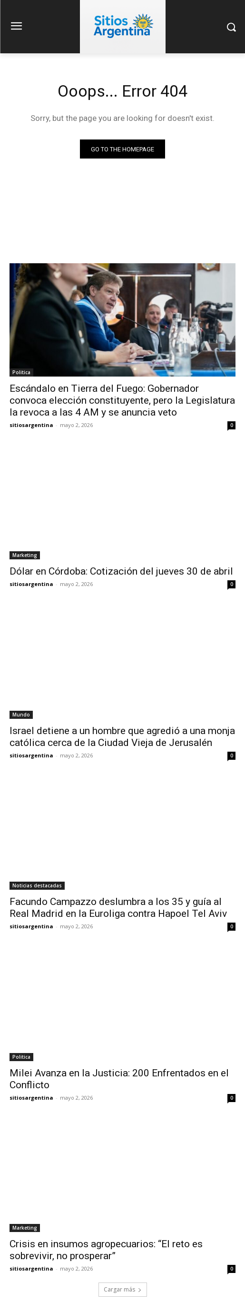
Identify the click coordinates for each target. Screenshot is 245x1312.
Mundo (21, 714)
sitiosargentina (31, 424)
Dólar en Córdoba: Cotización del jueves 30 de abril (121, 571)
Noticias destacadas (37, 885)
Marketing (24, 555)
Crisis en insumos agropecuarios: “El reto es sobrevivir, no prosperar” (106, 1250)
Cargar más (123, 1289)
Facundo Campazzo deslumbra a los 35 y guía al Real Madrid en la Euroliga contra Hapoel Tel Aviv (118, 907)
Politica (21, 372)
